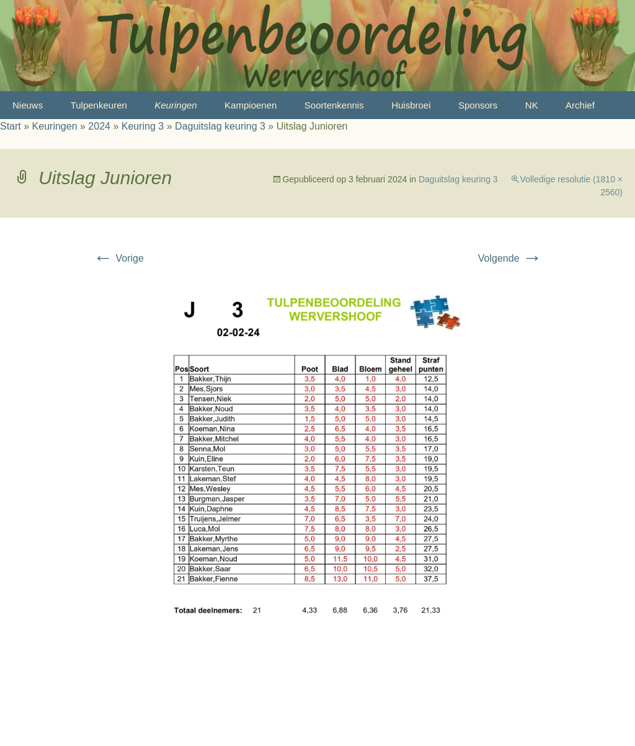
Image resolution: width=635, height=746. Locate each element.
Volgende (510, 258)
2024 (99, 126)
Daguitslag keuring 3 (220, 126)
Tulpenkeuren (99, 105)
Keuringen (175, 105)
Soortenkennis (334, 105)
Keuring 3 (143, 126)
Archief (580, 105)
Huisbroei (410, 105)
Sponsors (477, 105)
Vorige (118, 258)
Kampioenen (250, 105)
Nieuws (27, 105)
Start (10, 126)
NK (531, 105)
